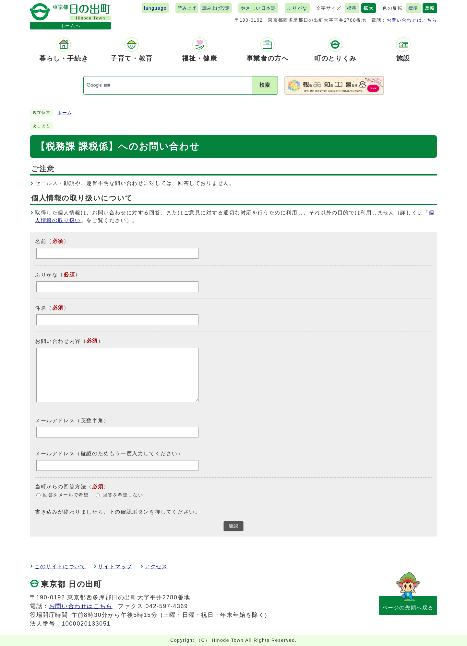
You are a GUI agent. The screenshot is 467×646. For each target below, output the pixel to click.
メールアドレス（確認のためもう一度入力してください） (109, 453)
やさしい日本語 (258, 8)
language (155, 8)
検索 (264, 85)
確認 (233, 526)
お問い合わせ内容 (58, 341)
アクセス (156, 566)
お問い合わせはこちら (412, 20)
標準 (352, 8)
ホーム (64, 112)
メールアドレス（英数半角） (72, 420)
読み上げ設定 (216, 8)
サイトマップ (115, 566)
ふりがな (297, 8)
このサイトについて (60, 566)
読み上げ (187, 8)
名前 (40, 241)
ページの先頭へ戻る (408, 607)
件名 (40, 308)
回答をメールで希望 (66, 495)
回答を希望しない (122, 495)
